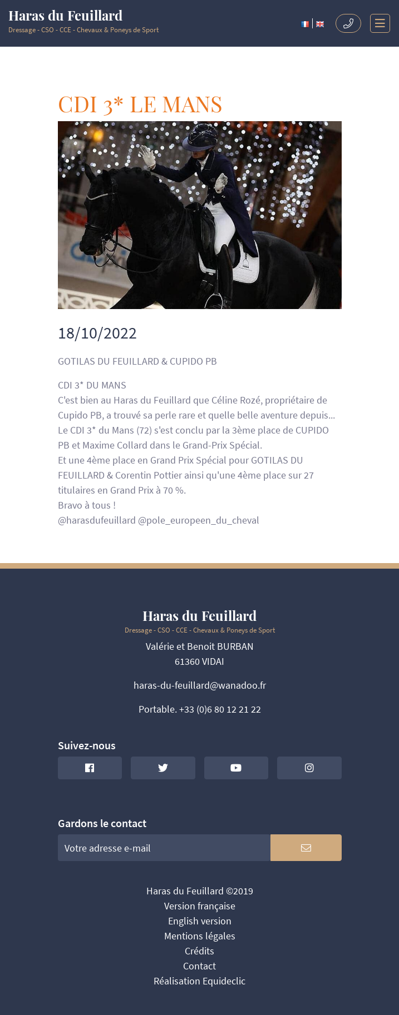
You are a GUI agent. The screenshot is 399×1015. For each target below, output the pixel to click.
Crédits (199, 950)
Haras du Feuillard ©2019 (199, 890)
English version (199, 920)
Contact (199, 965)
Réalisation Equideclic (199, 980)
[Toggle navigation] (376, 23)
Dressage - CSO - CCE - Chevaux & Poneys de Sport (83, 21)
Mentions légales (199, 935)
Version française (199, 905)
